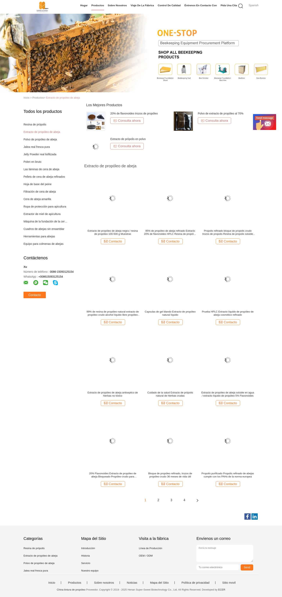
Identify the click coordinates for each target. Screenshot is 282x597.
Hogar (84, 5)
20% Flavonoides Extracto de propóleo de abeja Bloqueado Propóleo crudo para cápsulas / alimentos (112, 475)
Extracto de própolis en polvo (128, 139)
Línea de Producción (150, 548)
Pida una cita (229, 5)
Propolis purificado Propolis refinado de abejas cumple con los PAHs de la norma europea (228, 475)
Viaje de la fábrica (142, 5)
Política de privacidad (196, 582)
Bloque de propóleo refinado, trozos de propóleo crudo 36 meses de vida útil (170, 475)
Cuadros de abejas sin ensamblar (44, 228)
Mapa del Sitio (159, 582)
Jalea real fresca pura (37, 146)
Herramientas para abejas (39, 236)
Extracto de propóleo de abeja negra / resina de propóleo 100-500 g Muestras (113, 232)
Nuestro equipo (89, 570)
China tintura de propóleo (71, 589)
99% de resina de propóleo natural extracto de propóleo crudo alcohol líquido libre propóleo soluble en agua (113, 313)
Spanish (253, 5)
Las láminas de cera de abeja (41, 169)
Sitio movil (229, 582)
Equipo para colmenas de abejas (43, 243)
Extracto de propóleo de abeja (63, 97)
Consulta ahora (126, 121)
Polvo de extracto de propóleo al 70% (220, 113)
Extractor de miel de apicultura (42, 214)
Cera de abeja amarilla (37, 199)
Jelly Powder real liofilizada (40, 154)
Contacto (34, 295)
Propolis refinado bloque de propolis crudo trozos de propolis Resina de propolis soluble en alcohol (227, 232)
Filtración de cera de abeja (40, 191)
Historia (85, 555)
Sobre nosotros (117, 5)
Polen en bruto (32, 161)
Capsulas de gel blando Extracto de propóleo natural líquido (170, 313)
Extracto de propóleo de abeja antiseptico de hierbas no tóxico (113, 394)
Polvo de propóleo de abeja (40, 139)
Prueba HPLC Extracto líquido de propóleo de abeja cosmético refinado (228, 313)
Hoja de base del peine (38, 184)
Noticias (132, 582)
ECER (221, 589)
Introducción (88, 548)
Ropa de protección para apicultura (45, 206)
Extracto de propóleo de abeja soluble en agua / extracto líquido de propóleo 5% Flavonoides (227, 394)
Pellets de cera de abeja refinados (44, 176)
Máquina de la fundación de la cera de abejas (46, 221)
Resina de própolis (35, 124)
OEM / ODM (146, 555)
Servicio (85, 563)
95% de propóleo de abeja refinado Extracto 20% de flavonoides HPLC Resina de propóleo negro (170, 232)
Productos (97, 5)
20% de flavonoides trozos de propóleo (134, 113)
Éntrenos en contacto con (200, 5)
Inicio (51, 582)
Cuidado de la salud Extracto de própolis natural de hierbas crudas (170, 394)
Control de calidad (169, 5)
